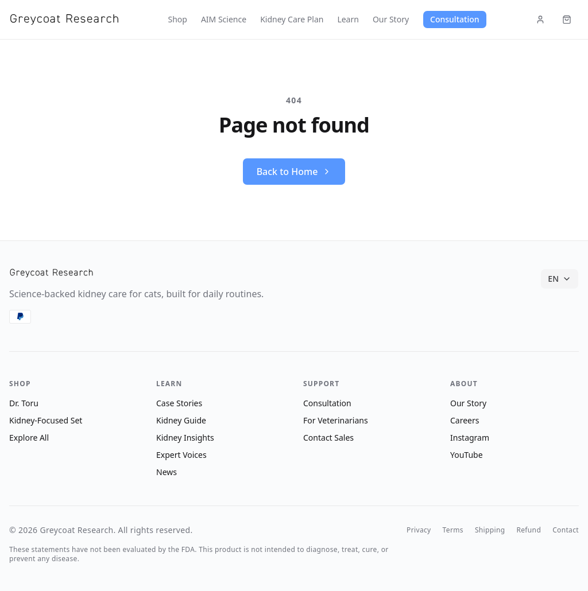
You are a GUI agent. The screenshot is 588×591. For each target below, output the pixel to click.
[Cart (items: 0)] (567, 19)
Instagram (469, 437)
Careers (464, 420)
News (166, 471)
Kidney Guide (181, 420)
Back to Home (294, 171)
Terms (453, 530)
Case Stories (179, 403)
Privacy (419, 530)
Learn (348, 19)
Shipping (490, 530)
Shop (177, 19)
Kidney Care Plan (291, 19)
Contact (565, 530)
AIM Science (223, 19)
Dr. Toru (23, 403)
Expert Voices (181, 454)
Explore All (29, 437)
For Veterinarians (335, 420)
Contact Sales (328, 437)
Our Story (391, 19)
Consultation (454, 19)
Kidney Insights (185, 437)
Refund (528, 530)
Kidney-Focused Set (45, 420)
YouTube (466, 454)
